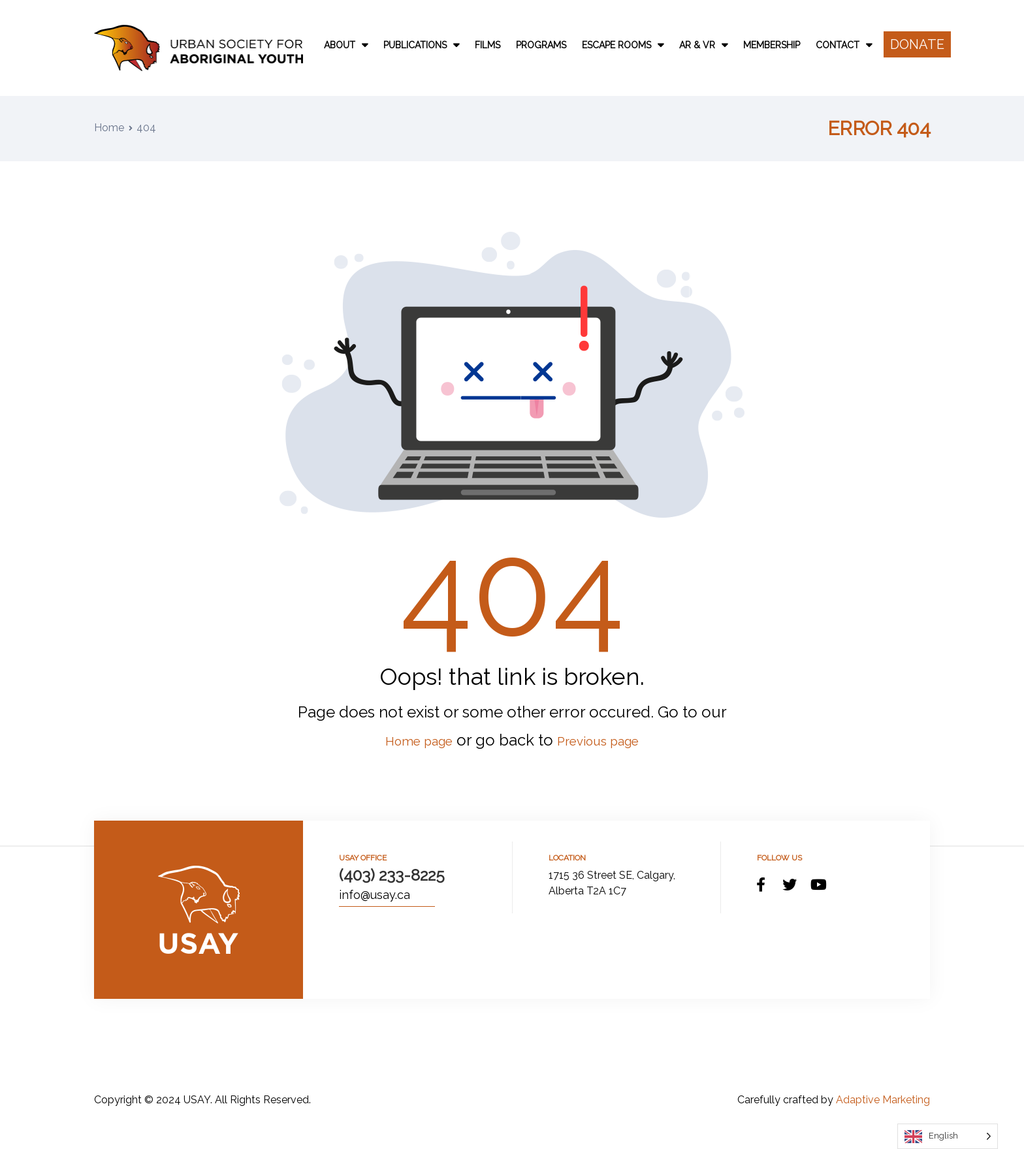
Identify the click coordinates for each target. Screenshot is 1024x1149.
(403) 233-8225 (392, 875)
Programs (541, 45)
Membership (771, 45)
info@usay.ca (374, 895)
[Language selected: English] (947, 1136)
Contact (844, 45)
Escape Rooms (623, 45)
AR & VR (703, 45)
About (346, 45)
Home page (407, 740)
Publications (421, 45)
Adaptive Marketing (883, 1100)
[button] (917, 44)
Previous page (607, 740)
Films (487, 45)
